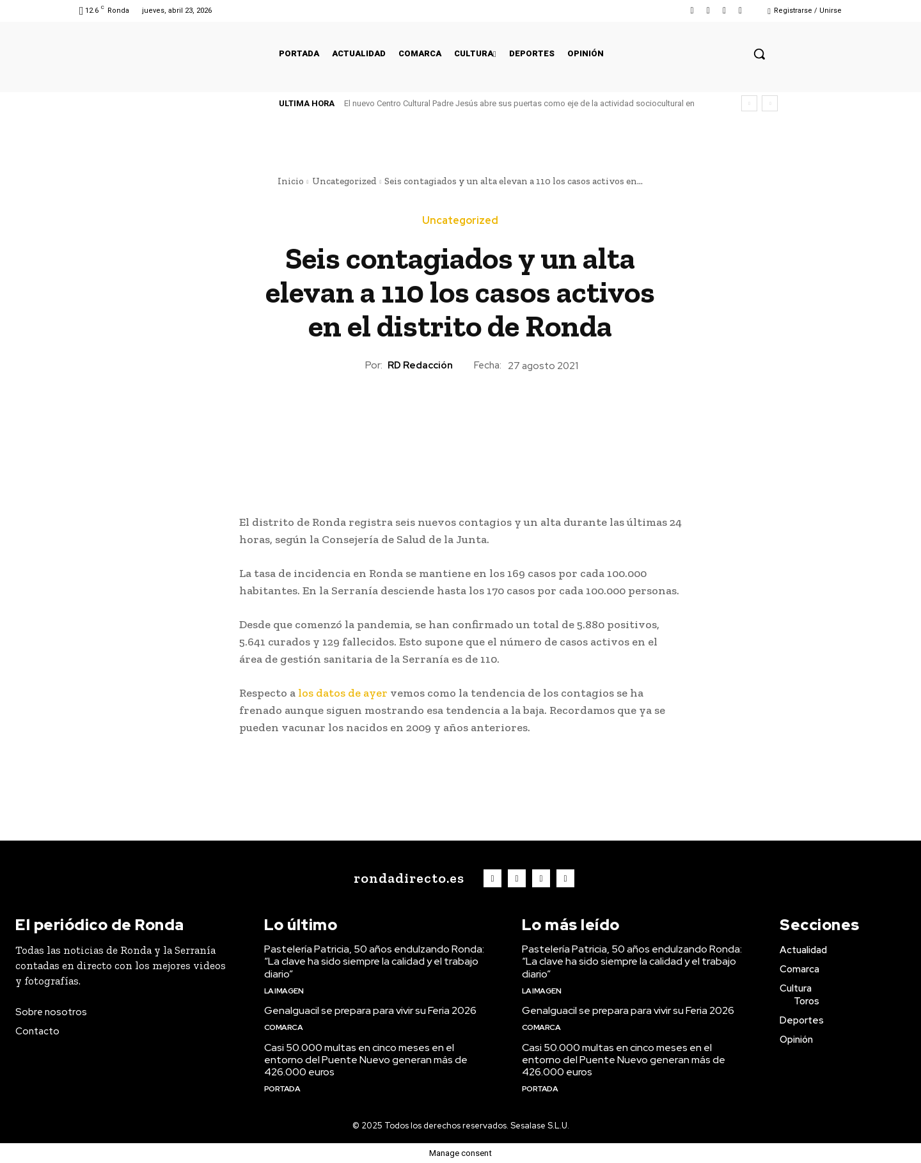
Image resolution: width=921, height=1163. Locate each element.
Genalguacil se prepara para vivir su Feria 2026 (370, 1010)
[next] (770, 103)
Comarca (283, 1027)
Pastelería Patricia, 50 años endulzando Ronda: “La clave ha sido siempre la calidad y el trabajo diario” (374, 961)
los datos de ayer (343, 693)
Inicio (291, 181)
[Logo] (405, 878)
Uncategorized (344, 181)
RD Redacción (420, 365)
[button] (759, 53)
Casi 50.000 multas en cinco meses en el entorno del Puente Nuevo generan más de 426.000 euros (366, 1060)
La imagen (284, 991)
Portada (282, 1089)
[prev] (749, 103)
